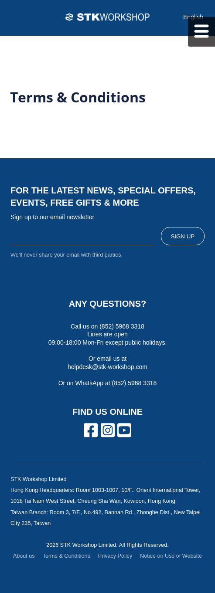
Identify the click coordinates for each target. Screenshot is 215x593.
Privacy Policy (115, 556)
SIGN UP (183, 236)
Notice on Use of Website (171, 556)
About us (24, 556)
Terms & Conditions (66, 556)
